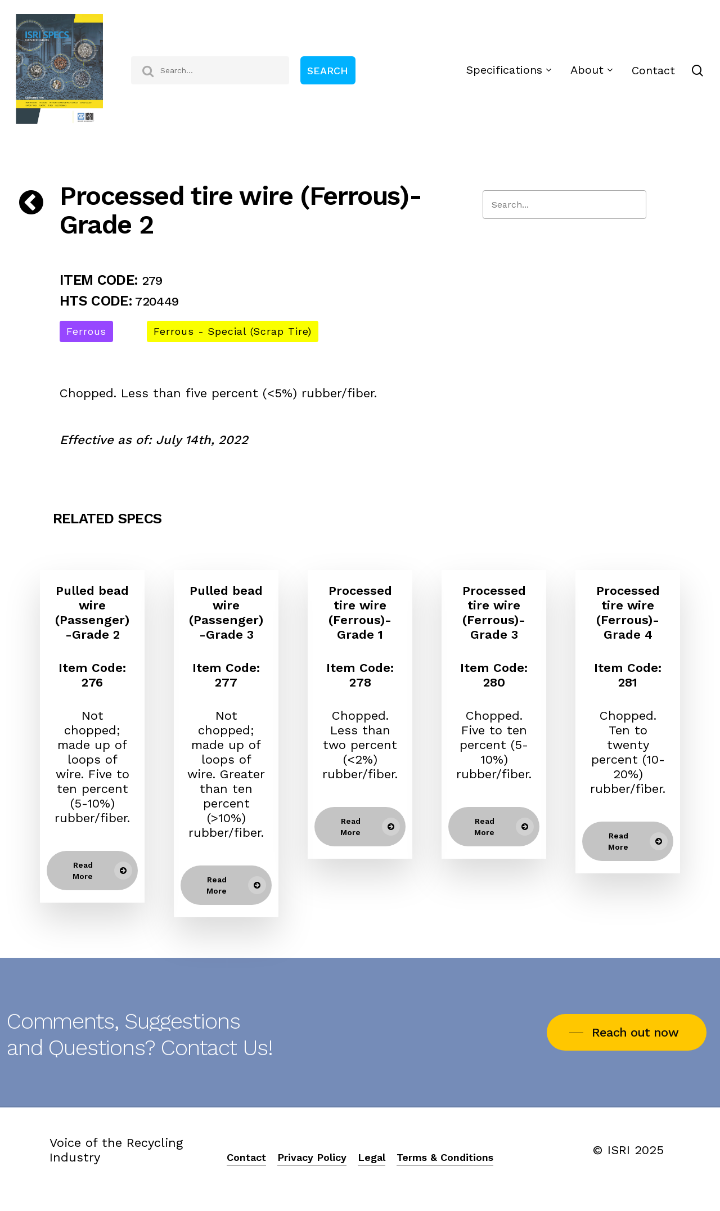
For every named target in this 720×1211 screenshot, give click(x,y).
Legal (371, 1157)
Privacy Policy (311, 1157)
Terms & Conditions (445, 1157)
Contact (246, 1157)
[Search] (564, 204)
